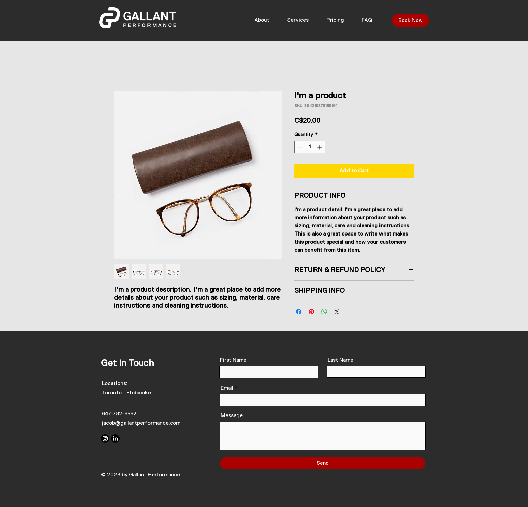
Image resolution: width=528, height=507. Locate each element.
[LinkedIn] (115, 438)
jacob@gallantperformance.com (141, 423)
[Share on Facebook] (299, 311)
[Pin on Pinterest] (311, 311)
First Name (233, 360)
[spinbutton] (310, 147)
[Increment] (320, 147)
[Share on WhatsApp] (324, 311)
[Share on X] (337, 311)
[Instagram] (105, 438)
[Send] (322, 463)
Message (232, 416)
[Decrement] (299, 147)
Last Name (340, 360)
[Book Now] (410, 20)
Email (227, 388)
